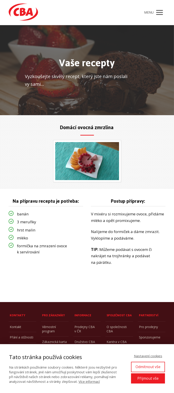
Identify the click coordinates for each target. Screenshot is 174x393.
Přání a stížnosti (21, 337)
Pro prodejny (148, 327)
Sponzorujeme (149, 337)
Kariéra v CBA (117, 342)
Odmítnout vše (148, 366)
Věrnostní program (49, 329)
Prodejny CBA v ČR (84, 329)
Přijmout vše (148, 378)
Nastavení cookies (148, 356)
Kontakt (15, 327)
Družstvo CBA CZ (84, 344)
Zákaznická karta (54, 342)
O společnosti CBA (117, 329)
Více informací (89, 381)
